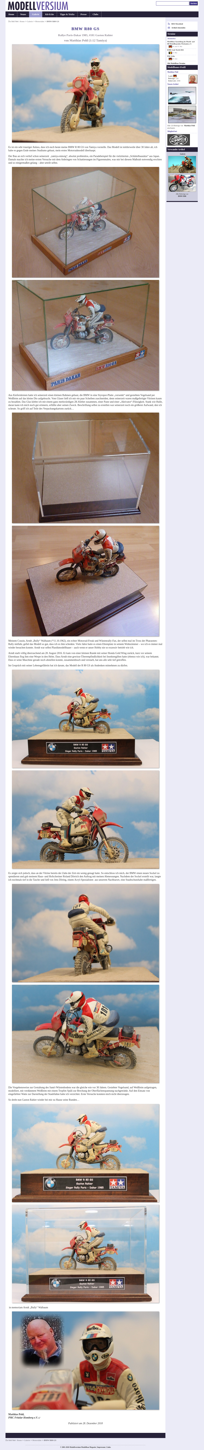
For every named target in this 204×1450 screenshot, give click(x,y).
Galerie (35, 14)
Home (11, 14)
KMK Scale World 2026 (175, 50)
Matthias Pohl (189, 126)
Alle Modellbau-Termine (176, 63)
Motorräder (39, 21)
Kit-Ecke (49, 14)
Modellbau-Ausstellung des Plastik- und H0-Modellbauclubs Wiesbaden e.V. (181, 43)
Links (109, 1447)
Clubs (95, 14)
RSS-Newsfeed (177, 24)
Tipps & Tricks (67, 14)
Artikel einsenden (178, 28)
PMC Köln (171, 56)
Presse (83, 14)
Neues (23, 14)
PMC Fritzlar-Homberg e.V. (23, 1417)
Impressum (101, 1447)
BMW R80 (182, 196)
